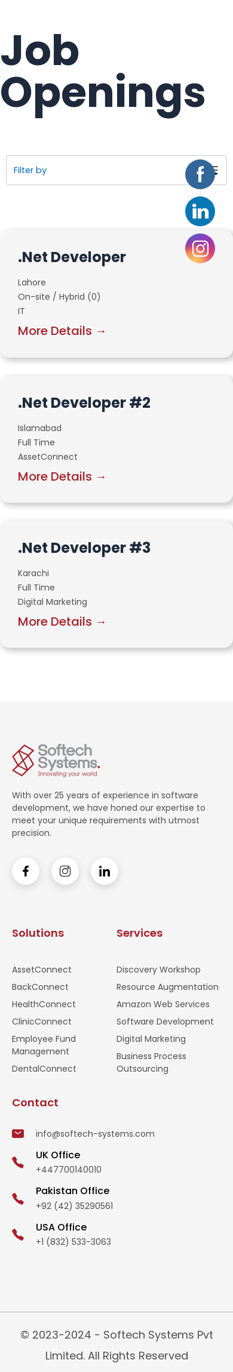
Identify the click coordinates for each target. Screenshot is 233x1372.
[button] (212, 20)
